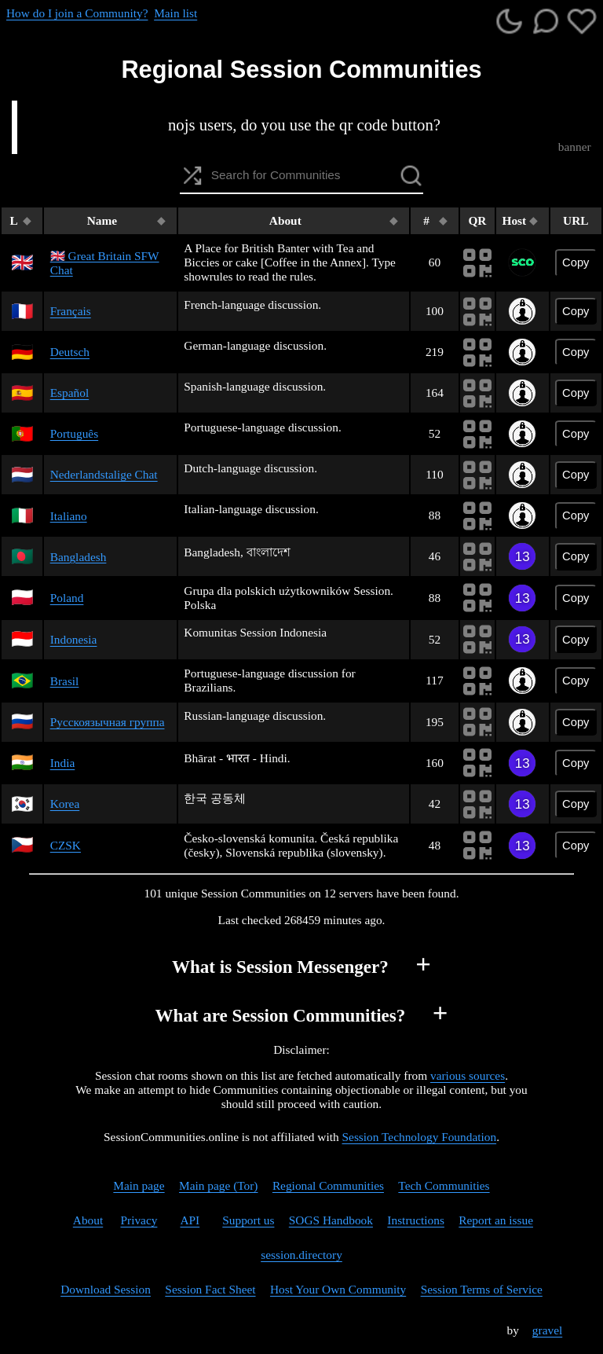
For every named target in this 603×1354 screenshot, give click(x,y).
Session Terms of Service (482, 1289)
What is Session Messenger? (280, 966)
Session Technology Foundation (419, 1136)
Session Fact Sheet (210, 1289)
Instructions (415, 1220)
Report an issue (496, 1220)
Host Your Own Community (338, 1289)
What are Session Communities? (280, 1015)
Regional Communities (328, 1185)
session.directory (301, 1254)
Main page (138, 1185)
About (88, 1220)
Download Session (105, 1289)
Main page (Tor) (218, 1185)
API (189, 1220)
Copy (575, 262)
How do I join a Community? (77, 13)
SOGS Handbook (331, 1220)
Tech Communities (443, 1185)
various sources (467, 1075)
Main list (175, 13)
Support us (248, 1220)
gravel (547, 1330)
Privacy (138, 1220)
